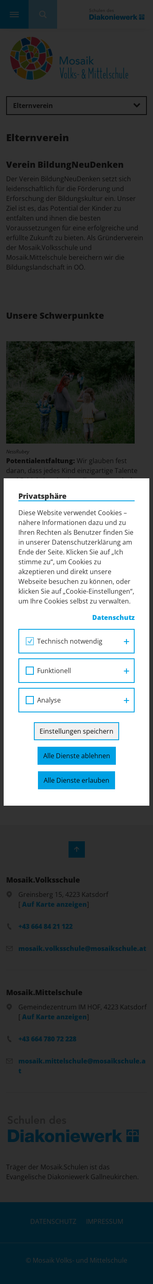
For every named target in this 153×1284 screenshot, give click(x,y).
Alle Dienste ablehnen (76, 755)
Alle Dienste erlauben (76, 780)
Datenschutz (113, 617)
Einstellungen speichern (76, 731)
